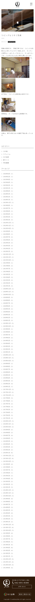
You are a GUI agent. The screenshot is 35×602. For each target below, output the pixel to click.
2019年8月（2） (8, 332)
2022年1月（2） (8, 251)
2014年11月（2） (8, 493)
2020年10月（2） (8, 294)
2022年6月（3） (8, 240)
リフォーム (6, 154)
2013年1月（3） (8, 556)
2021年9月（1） (8, 263)
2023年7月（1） (8, 208)
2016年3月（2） (8, 447)
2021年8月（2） (8, 265)
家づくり (6, 160)
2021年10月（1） (8, 260)
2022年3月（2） (8, 245)
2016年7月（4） (8, 435)
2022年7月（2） (8, 237)
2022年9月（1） (8, 231)
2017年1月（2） (8, 418)
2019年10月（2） (8, 326)
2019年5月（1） (8, 340)
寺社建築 (6, 163)
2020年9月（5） (8, 297)
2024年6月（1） (8, 191)
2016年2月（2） (8, 450)
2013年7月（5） (8, 539)
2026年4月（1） (8, 173)
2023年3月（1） (8, 217)
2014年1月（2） (8, 521)
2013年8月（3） (8, 536)
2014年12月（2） (8, 490)
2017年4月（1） (8, 412)
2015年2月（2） (8, 484)
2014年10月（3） (8, 496)
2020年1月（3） (8, 320)
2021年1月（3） (8, 286)
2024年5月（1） (8, 194)
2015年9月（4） (8, 464)
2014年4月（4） (8, 513)
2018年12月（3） (8, 355)
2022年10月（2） (8, 228)
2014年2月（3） (8, 519)
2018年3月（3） (8, 381)
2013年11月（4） (8, 527)
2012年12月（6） (8, 559)
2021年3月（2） (8, 280)
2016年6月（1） (8, 438)
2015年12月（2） (8, 455)
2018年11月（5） (8, 358)
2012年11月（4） (8, 562)
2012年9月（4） (8, 567)
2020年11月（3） (8, 291)
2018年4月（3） (8, 378)
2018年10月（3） (8, 360)
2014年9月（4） (8, 498)
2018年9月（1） (8, 363)
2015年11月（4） (8, 458)
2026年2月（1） (8, 176)
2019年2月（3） (8, 349)
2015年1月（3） (8, 487)
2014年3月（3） (8, 516)
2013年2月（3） (8, 553)
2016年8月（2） (8, 432)
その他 (5, 151)
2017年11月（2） (8, 392)
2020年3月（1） (8, 314)
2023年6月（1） (8, 211)
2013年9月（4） (8, 533)
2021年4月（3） (8, 277)
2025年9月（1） (8, 179)
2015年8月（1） (8, 467)
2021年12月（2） (8, 254)
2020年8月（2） (8, 300)
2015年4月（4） (8, 478)
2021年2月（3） (8, 283)
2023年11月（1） (8, 202)
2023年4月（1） (8, 214)
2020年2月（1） (8, 317)
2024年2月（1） (8, 196)
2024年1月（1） (8, 199)
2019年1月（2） (8, 352)
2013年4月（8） (8, 547)
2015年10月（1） (8, 461)
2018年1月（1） (8, 386)
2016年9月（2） (8, 429)
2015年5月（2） (8, 475)
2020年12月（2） (8, 288)
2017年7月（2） (8, 404)
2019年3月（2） (8, 346)
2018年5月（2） (8, 375)
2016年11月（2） (8, 424)
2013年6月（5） (8, 542)
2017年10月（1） (8, 395)
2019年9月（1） (8, 329)
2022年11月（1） (8, 225)
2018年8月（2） (8, 366)
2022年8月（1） (8, 234)
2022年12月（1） (8, 222)
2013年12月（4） (8, 524)
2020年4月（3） (8, 312)
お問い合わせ (22, 586)
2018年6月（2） (8, 372)
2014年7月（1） (8, 504)
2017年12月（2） (8, 389)
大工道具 (6, 157)
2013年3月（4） (8, 550)
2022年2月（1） (8, 248)
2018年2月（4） (8, 383)
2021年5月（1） (8, 274)
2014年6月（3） (8, 507)
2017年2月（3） (8, 415)
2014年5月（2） (8, 510)
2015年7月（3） (8, 470)
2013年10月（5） (8, 530)
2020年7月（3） (8, 303)
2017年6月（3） (8, 406)
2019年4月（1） (8, 343)
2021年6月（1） (8, 271)
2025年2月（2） (8, 185)
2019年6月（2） (8, 337)
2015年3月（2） (8, 481)
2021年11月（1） (8, 257)
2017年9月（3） (8, 398)
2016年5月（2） (8, 441)
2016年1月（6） (8, 452)
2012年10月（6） (8, 565)
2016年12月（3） (8, 421)
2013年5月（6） (8, 544)
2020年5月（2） (8, 309)
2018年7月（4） (8, 369)
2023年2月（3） (8, 219)
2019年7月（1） (8, 335)
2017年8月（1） (8, 401)
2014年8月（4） (8, 501)
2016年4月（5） (8, 444)
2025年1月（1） (8, 188)
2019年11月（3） (8, 323)
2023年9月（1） (8, 205)
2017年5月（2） (8, 409)
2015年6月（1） (8, 473)
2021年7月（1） (8, 268)
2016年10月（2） (8, 427)
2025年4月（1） (8, 182)
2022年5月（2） (8, 242)
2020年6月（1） (8, 306)
